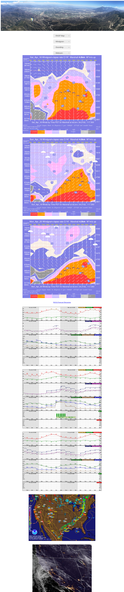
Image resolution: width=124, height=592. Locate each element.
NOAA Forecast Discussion (62, 302)
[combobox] (62, 36)
